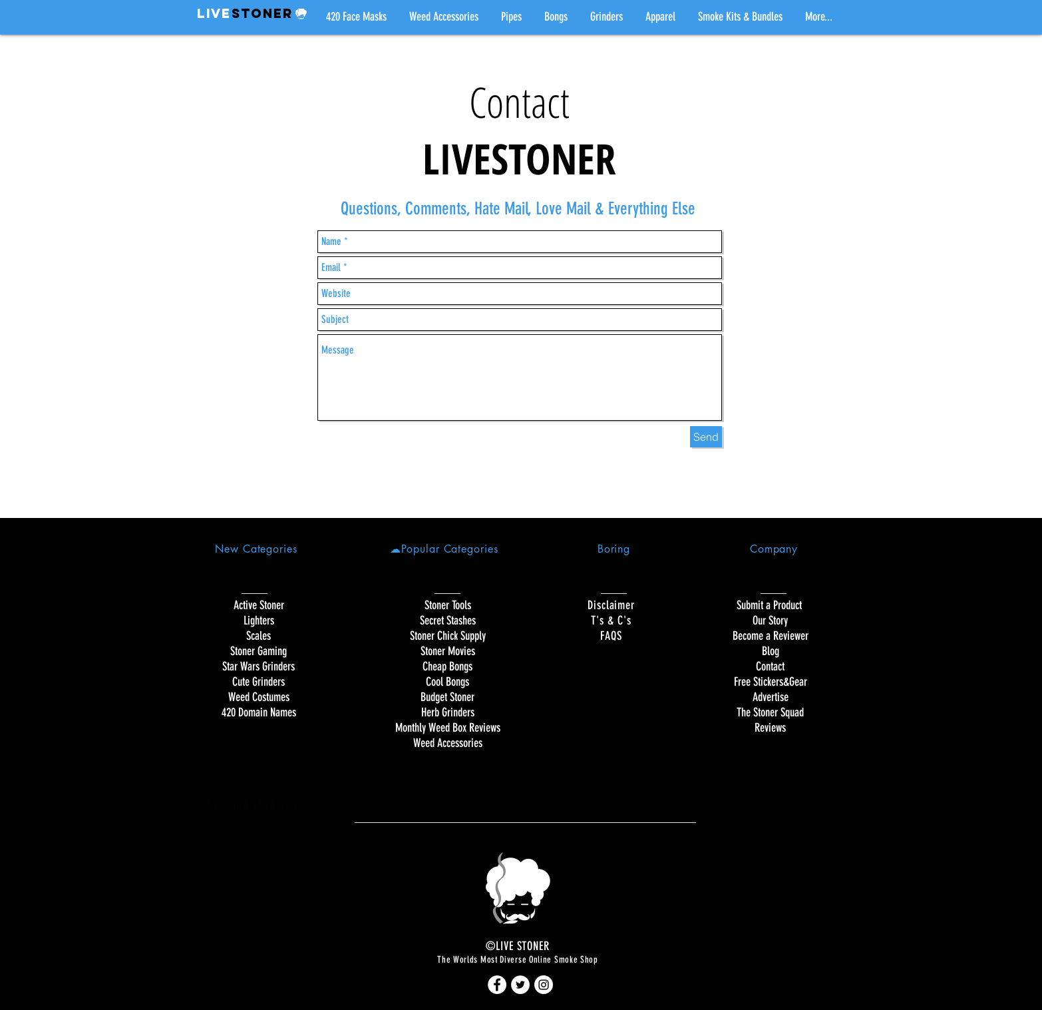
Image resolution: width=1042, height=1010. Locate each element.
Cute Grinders (258, 681)
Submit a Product (770, 605)
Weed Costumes (258, 697)
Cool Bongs (447, 681)
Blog (770, 651)
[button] (511, 16)
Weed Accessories (447, 743)
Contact (770, 666)
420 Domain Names (259, 712)
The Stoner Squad (770, 712)
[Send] (706, 436)
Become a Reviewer (770, 636)
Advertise (770, 697)
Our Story (770, 620)
